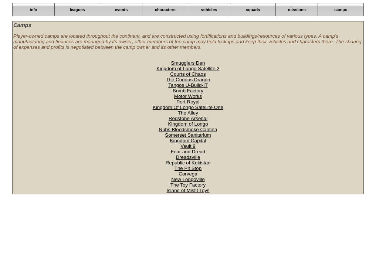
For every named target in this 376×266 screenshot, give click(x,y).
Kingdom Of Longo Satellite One (188, 107)
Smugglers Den (188, 63)
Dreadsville (188, 157)
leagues (77, 9)
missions (297, 9)
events (121, 9)
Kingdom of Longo (188, 124)
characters (165, 9)
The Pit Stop (188, 168)
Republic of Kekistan (188, 163)
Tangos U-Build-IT (188, 85)
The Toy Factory (188, 185)
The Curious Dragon (188, 79)
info (33, 9)
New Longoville (187, 179)
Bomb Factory (188, 90)
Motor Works (188, 96)
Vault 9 (188, 146)
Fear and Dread (188, 151)
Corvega (188, 174)
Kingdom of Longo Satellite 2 (187, 68)
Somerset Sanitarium (188, 135)
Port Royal (187, 102)
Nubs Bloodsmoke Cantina (188, 129)
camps (340, 9)
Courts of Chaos (188, 74)
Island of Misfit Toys (187, 190)
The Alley (188, 113)
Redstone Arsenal (188, 118)
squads (253, 9)
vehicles (209, 9)
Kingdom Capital (188, 140)
